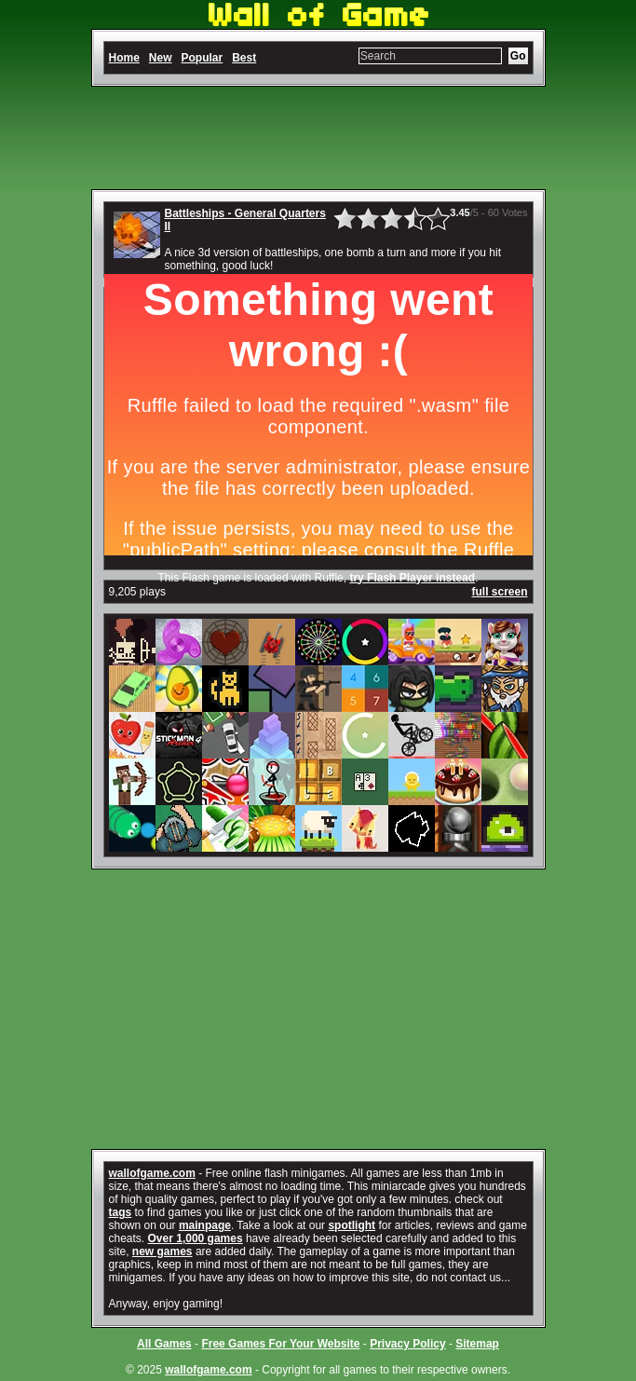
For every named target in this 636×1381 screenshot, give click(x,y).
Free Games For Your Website (280, 1343)
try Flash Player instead (412, 577)
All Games (164, 1343)
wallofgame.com (152, 1173)
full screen (499, 591)
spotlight (351, 1225)
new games (162, 1251)
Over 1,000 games (195, 1238)
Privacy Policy (407, 1343)
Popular (202, 57)
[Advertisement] (318, 138)
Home (124, 57)
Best (244, 57)
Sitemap (477, 1343)
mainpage (205, 1225)
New (160, 57)
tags (120, 1212)
